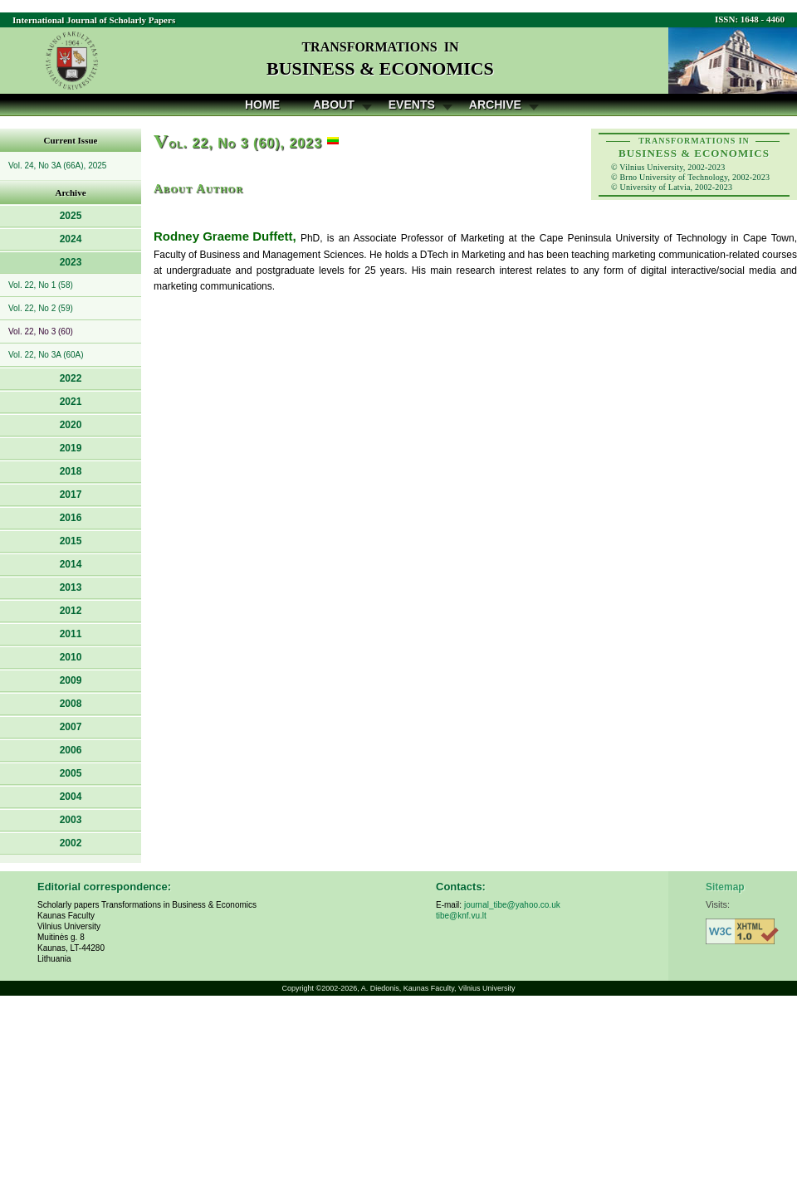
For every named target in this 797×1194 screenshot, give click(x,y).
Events (412, 104)
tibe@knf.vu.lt (461, 915)
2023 (71, 262)
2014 (71, 564)
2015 (71, 541)
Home (262, 104)
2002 (71, 843)
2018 (71, 471)
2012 (71, 610)
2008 (71, 703)
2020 (71, 425)
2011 (71, 634)
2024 (71, 239)
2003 (71, 820)
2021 (71, 401)
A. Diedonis (380, 988)
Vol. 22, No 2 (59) (40, 308)
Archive (495, 104)
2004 (71, 796)
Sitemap (725, 887)
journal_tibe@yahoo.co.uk (512, 904)
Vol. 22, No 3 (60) (40, 331)
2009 (71, 680)
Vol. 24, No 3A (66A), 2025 (57, 165)
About (333, 104)
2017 (71, 494)
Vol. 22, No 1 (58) (40, 285)
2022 (71, 378)
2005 (71, 773)
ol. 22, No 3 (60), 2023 (238, 143)
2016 (71, 518)
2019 (71, 448)
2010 (71, 657)
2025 (71, 216)
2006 (71, 750)
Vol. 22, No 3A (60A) (46, 354)
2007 (71, 727)
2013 (71, 587)
